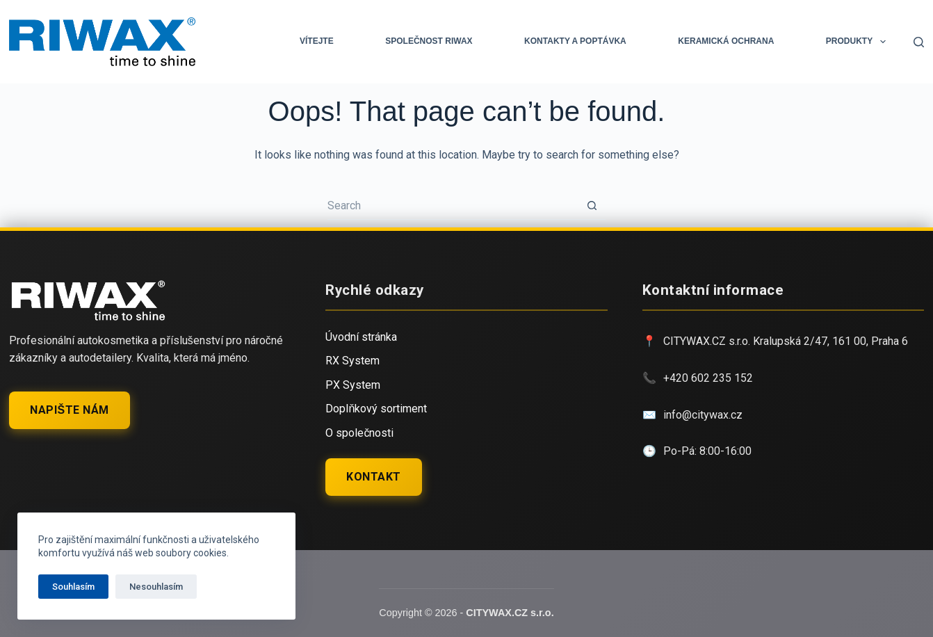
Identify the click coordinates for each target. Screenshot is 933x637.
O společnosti (359, 433)
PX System (352, 385)
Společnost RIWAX (428, 41)
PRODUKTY (858, 41)
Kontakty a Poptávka (575, 41)
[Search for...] (452, 206)
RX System (352, 360)
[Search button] (592, 206)
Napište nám (69, 410)
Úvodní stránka (361, 337)
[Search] (919, 42)
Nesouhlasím (156, 586)
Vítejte (317, 41)
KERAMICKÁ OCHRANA (726, 41)
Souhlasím (73, 586)
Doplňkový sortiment (376, 408)
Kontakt (373, 476)
